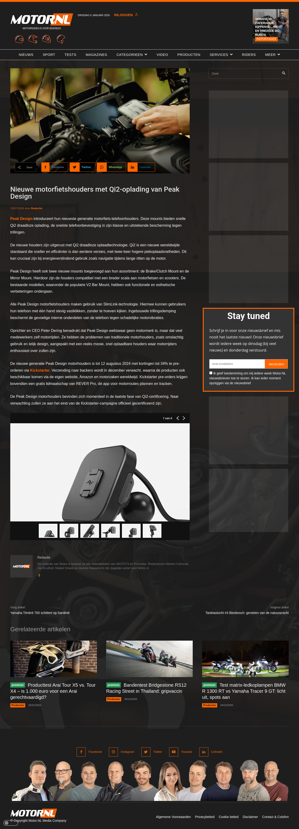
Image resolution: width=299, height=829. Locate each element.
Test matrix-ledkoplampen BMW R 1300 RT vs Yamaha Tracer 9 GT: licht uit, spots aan (243, 691)
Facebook (95, 752)
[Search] (284, 73)
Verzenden (276, 364)
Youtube (186, 752)
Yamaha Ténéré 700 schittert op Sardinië (40, 613)
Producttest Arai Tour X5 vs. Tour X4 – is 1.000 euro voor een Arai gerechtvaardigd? (53, 691)
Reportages (266, 39)
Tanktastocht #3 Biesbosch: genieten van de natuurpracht (247, 613)
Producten (17, 705)
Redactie (36, 208)
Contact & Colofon (275, 817)
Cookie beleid (228, 817)
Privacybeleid (204, 817)
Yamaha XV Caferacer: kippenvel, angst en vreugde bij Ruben (269, 27)
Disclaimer (250, 817)
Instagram (127, 752)
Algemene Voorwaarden (173, 817)
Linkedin (216, 752)
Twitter (157, 752)
